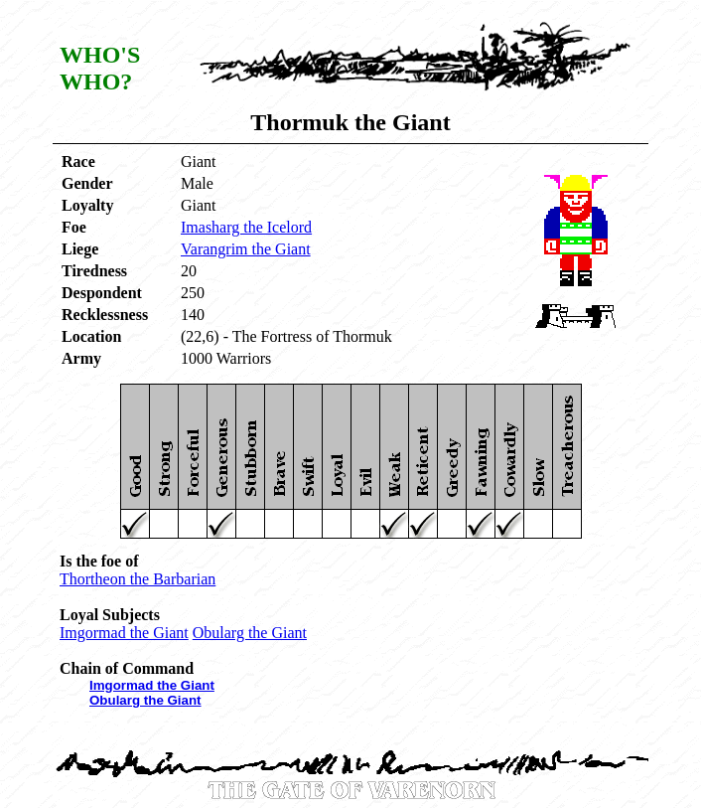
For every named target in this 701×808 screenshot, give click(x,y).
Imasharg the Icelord (246, 227)
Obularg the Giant (250, 632)
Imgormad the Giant (124, 632)
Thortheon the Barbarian (137, 578)
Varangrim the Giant (246, 249)
